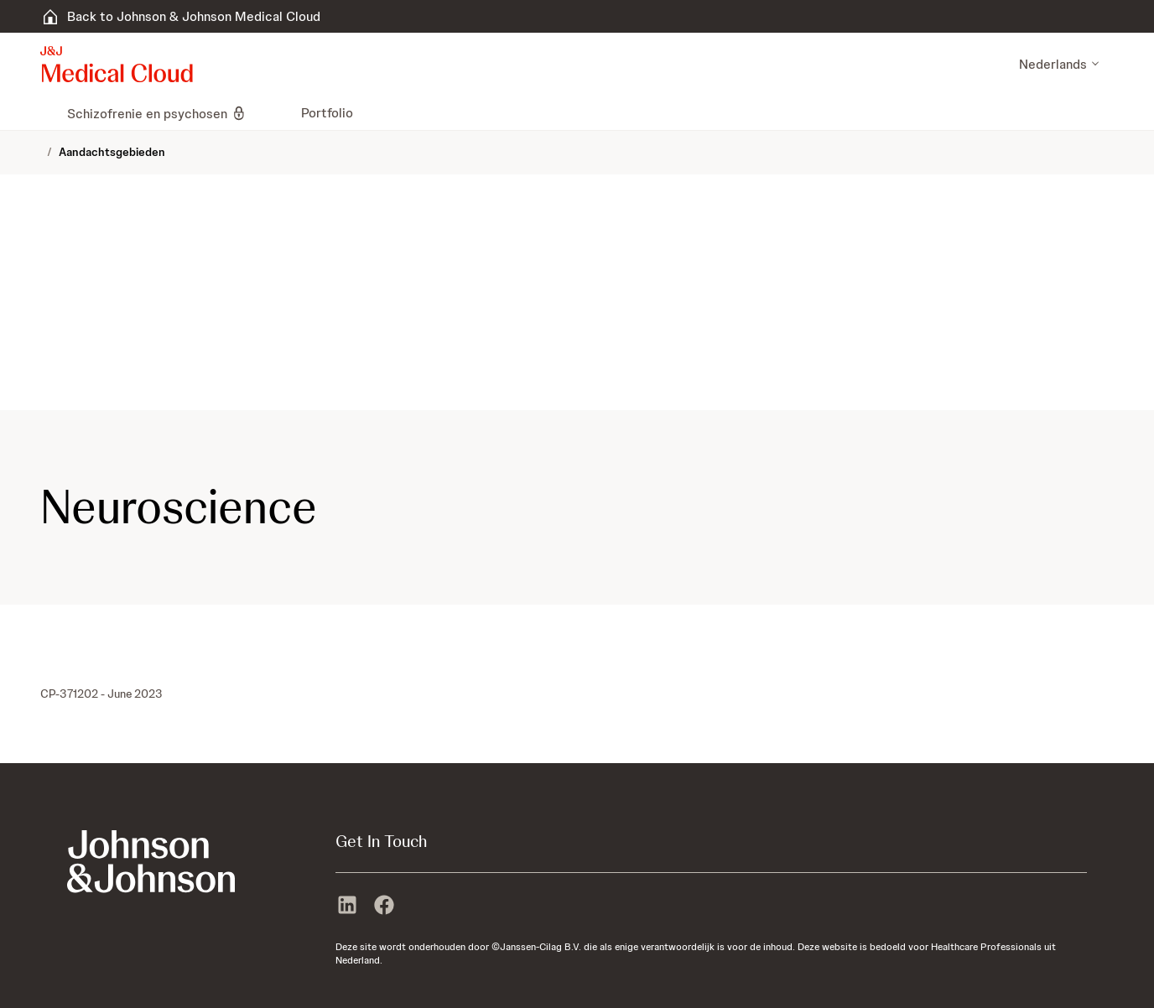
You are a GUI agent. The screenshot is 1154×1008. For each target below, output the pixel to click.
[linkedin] (347, 906)
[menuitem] (47, 113)
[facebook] (384, 906)
